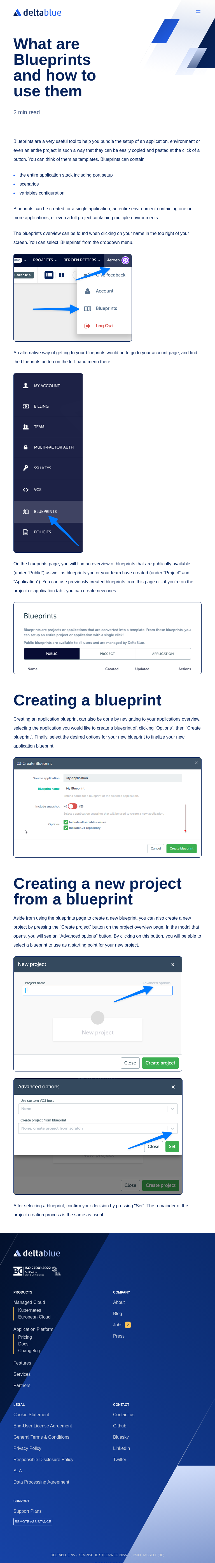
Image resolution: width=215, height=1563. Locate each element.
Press (119, 1336)
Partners (21, 1385)
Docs (23, 1344)
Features (22, 1363)
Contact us (123, 1414)
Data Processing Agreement (41, 1482)
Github (119, 1425)
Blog (117, 1313)
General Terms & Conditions (41, 1437)
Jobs (122, 1325)
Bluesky (121, 1437)
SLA (17, 1470)
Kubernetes (29, 1310)
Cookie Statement (31, 1414)
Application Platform (33, 1329)
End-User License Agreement (42, 1425)
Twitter (119, 1459)
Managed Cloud (29, 1302)
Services (22, 1374)
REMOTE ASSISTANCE (33, 1522)
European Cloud (34, 1317)
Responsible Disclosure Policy (43, 1459)
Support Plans (27, 1511)
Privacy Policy (27, 1448)
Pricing (25, 1337)
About (119, 1302)
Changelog (29, 1350)
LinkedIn (121, 1448)
